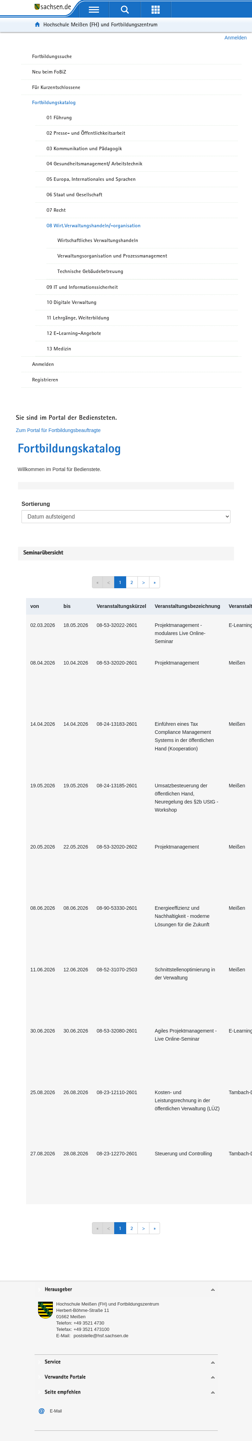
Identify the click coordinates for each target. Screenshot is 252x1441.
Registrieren (45, 379)
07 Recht (56, 210)
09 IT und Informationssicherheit (82, 287)
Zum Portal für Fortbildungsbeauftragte (58, 430)
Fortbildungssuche (52, 56)
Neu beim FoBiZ (49, 72)
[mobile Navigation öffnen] (94, 9)
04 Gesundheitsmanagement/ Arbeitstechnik (94, 163)
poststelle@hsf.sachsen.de (101, 1335)
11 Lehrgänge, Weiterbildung (78, 318)
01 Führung (59, 117)
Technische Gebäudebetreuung (90, 271)
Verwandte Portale (65, 1377)
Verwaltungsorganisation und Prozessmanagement (112, 256)
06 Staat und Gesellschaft (74, 194)
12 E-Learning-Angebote (74, 333)
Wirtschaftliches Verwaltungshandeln (97, 240)
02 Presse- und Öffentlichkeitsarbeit (86, 133)
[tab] (126, 1289)
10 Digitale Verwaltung (72, 302)
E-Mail (56, 1411)
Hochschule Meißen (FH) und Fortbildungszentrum (100, 24)
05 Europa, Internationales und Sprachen (91, 179)
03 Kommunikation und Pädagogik (84, 148)
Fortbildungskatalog (54, 102)
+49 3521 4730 (89, 1323)
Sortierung (35, 504)
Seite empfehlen (63, 1392)
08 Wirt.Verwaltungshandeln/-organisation (94, 225)
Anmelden (236, 37)
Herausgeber (58, 1289)
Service (53, 1362)
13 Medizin (59, 348)
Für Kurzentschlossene (56, 87)
